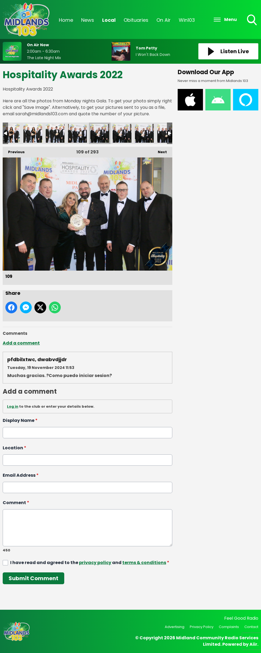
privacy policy (95, 562)
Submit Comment (33, 578)
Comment (16, 503)
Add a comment (21, 343)
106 (32, 133)
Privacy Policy (201, 626)
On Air (163, 20)
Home (66, 20)
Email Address (21, 475)
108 (77, 133)
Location (14, 448)
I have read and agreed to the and (89, 562)
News (87, 20)
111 (144, 133)
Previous (14, 151)
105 (10, 133)
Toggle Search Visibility (252, 20)
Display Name (20, 420)
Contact (251, 626)
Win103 (187, 20)
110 (122, 133)
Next (159, 151)
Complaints (229, 626)
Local (109, 20)
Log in (12, 406)
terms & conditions (144, 562)
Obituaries (136, 20)
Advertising (174, 626)
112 (166, 133)
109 (99, 133)
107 (55, 133)
